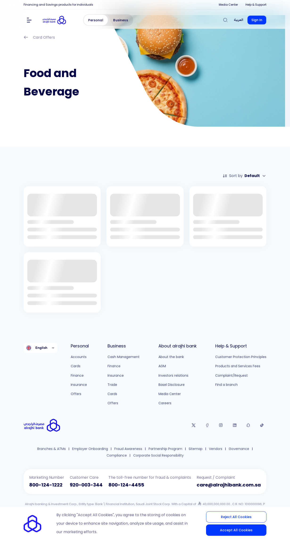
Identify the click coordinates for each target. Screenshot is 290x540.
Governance (239, 449)
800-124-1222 (45, 485)
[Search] (225, 20)
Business (120, 20)
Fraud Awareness (128, 449)
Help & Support (255, 5)
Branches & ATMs (51, 449)
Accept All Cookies (236, 530)
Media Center (228, 5)
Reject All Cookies (236, 517)
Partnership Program (165, 449)
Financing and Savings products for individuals (58, 5)
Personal (95, 20)
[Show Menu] (29, 20)
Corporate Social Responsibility (158, 455)
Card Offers (39, 38)
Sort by (244, 176)
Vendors (215, 449)
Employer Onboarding (90, 449)
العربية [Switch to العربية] (238, 20)
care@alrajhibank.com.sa (229, 485)
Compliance (117, 455)
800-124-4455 (126, 485)
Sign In (256, 20)
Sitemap (196, 449)
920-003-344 (86, 485)
